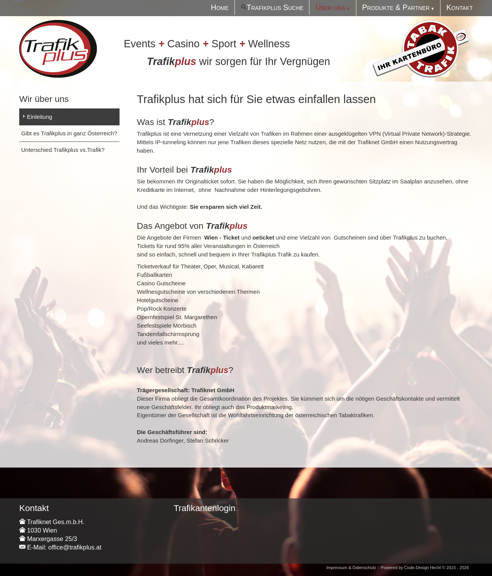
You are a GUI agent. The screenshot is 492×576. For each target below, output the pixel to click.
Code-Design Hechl (422, 567)
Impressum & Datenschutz (351, 567)
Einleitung (39, 116)
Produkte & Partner (396, 7)
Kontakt (459, 7)
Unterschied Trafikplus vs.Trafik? (63, 149)
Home (220, 7)
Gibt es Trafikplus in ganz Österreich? (69, 133)
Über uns (330, 7)
